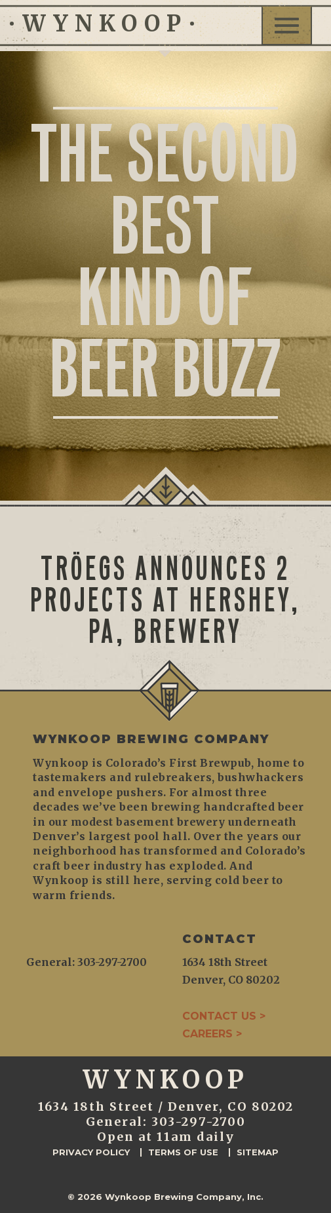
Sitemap (258, 1152)
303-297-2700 (198, 1121)
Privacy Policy (91, 1152)
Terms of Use (183, 1152)
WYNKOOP (102, 23)
